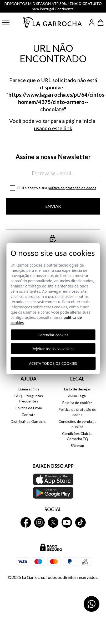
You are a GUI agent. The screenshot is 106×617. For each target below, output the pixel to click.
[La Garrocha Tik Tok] (80, 522)
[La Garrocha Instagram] (39, 522)
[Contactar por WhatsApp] (91, 604)
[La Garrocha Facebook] (26, 522)
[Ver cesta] (101, 22)
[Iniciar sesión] (91, 22)
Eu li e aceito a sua (56, 188)
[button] (9, 22)
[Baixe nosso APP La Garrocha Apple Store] (53, 486)
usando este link (53, 128)
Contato (29, 414)
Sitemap (77, 445)
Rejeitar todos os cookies (53, 348)
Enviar (53, 206)
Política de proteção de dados (72, 188)
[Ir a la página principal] (52, 22)
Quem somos (28, 389)
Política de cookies (77, 402)
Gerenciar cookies (53, 334)
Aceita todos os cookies (53, 363)
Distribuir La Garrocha (29, 421)
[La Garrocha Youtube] (67, 522)
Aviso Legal (77, 396)
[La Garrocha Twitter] (53, 522)
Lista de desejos (77, 389)
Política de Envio (28, 408)
